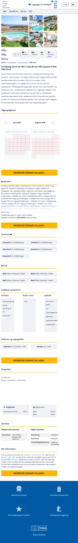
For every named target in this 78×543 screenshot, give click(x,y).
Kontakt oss (13, 11)
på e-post (14, 465)
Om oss (23, 11)
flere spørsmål (9, 463)
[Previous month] (6, 123)
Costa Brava (12, 62)
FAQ (30, 11)
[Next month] (53, 123)
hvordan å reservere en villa (34, 460)
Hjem (5, 11)
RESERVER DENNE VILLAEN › (29, 178)
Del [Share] (16, 54)
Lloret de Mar (22, 62)
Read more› (5, 218)
